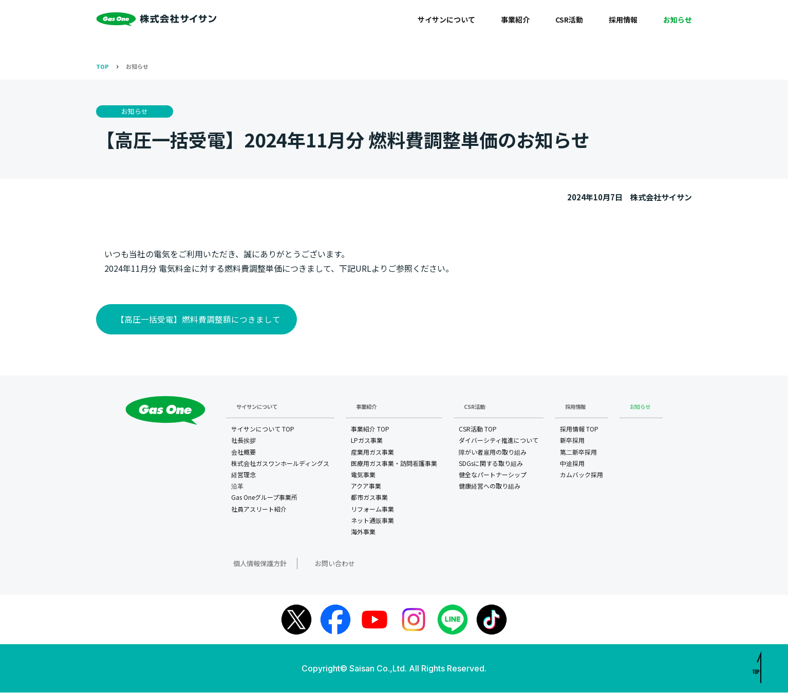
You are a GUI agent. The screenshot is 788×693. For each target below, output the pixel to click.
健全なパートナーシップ (493, 476)
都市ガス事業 (369, 498)
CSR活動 (569, 19)
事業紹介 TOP (370, 430)
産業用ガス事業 (372, 452)
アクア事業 (366, 487)
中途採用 (572, 464)
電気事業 (363, 476)
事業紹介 (515, 19)
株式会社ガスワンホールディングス (280, 464)
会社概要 (243, 452)
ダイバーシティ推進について (498, 441)
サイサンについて (446, 19)
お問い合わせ (314, 564)
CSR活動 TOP (478, 430)
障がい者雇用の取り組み (493, 452)
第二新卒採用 (578, 452)
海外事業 (363, 533)
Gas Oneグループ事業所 (264, 498)
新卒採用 (572, 441)
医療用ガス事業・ (394, 465)
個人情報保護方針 (250, 564)
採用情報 (623, 19)
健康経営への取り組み (489, 487)
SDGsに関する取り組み (491, 464)
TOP (102, 66)
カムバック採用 (581, 476)
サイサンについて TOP (262, 430)
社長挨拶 (243, 441)
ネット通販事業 (372, 521)
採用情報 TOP (579, 430)
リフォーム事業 (372, 509)
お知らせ (677, 19)
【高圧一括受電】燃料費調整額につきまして (196, 319)
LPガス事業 (367, 441)
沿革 (237, 487)
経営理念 (243, 476)
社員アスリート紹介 (259, 509)
